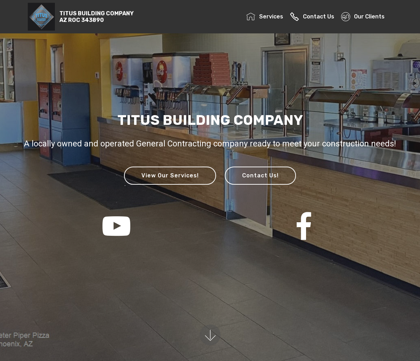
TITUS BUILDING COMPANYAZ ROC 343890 (96, 16)
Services (264, 16)
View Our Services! (170, 175)
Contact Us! (260, 175)
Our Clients (364, 16)
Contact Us (312, 16)
